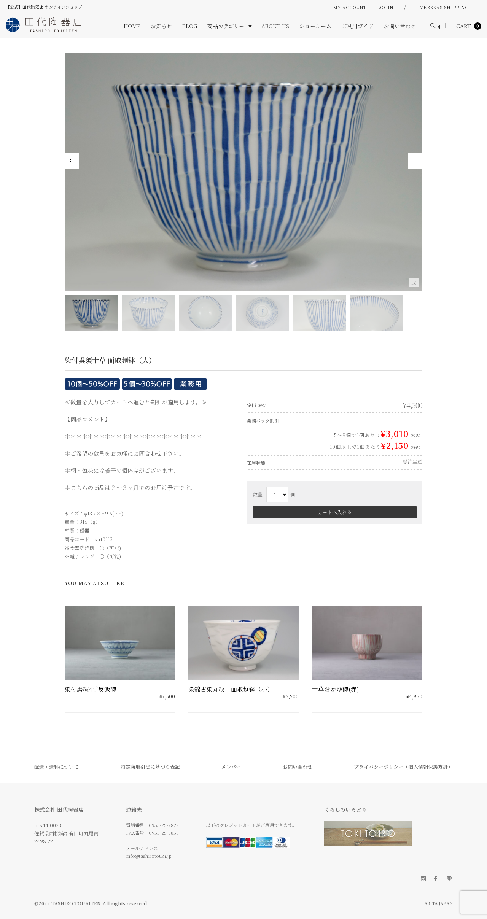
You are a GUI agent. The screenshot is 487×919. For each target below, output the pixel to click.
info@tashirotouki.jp (149, 855)
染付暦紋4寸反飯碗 (90, 689)
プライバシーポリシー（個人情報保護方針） (403, 766)
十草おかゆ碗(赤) (335, 689)
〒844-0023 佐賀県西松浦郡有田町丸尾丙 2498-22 (66, 833)
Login (385, 7)
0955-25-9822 (164, 825)
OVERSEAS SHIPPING (442, 7)
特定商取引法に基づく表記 (150, 766)
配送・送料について (56, 766)
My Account (349, 7)
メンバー (231, 766)
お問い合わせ (297, 766)
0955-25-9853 (164, 832)
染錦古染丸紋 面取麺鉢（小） (231, 689)
